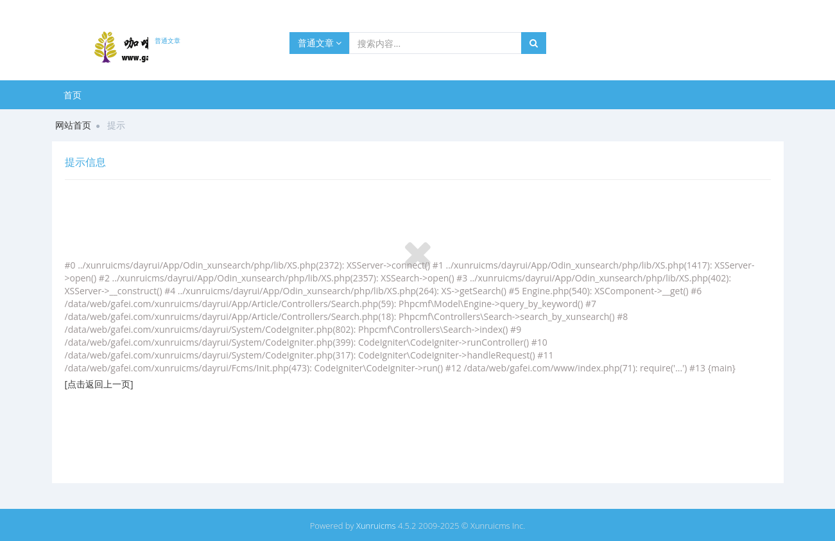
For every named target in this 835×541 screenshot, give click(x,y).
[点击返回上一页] (99, 384)
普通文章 (320, 43)
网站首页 (73, 125)
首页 (73, 95)
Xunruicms (376, 525)
